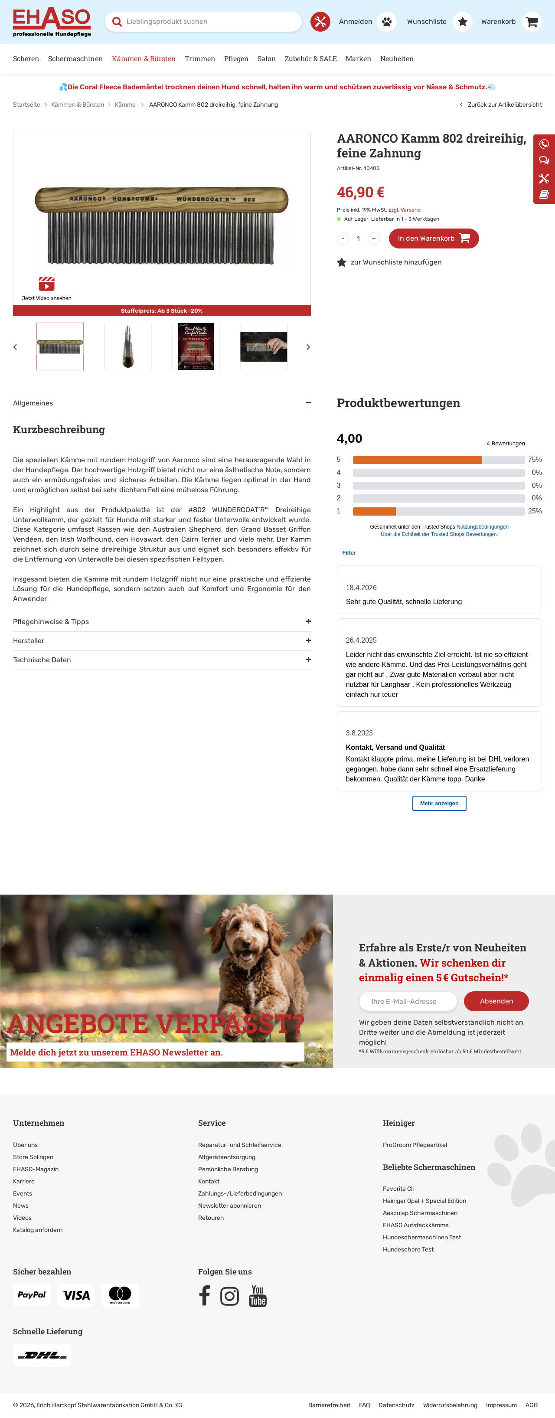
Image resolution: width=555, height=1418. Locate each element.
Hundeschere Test (408, 1249)
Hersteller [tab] (28, 641)
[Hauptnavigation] (277, 59)
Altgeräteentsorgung (226, 1157)
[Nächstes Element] (308, 346)
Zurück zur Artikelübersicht (501, 104)
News (21, 1205)
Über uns (25, 1145)
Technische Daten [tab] (42, 660)
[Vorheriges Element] (15, 346)
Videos (22, 1218)
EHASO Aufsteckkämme (416, 1225)
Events (22, 1193)
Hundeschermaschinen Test (422, 1237)
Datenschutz (397, 1405)
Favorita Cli (398, 1189)
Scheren (26, 58)
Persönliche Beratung (228, 1169)
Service (211, 1122)
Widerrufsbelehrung (450, 1405)
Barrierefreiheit (329, 1405)
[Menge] (358, 238)
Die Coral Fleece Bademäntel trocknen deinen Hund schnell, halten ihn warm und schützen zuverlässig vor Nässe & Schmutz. (277, 87)
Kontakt (208, 1181)
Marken (359, 58)
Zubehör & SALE (311, 58)
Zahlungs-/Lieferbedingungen (240, 1193)
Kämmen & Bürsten (144, 58)
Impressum (501, 1405)
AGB (532, 1405)
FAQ (364, 1405)
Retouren (211, 1218)
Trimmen (200, 58)
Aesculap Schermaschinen (420, 1213)
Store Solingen (33, 1157)
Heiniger (399, 1122)
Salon (267, 58)
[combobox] (203, 22)
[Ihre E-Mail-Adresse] (408, 1001)
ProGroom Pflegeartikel (415, 1145)
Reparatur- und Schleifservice (239, 1145)
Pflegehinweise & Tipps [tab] (51, 622)
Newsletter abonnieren (229, 1205)
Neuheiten (397, 58)
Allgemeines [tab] (33, 403)
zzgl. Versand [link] (404, 210)
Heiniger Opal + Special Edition (424, 1201)
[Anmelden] (363, 22)
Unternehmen (39, 1122)
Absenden (496, 1001)
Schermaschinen (75, 58)
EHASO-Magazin (36, 1169)
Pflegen (236, 58)
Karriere (24, 1181)
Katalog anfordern (37, 1230)
